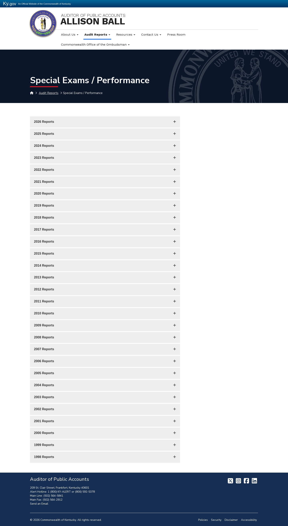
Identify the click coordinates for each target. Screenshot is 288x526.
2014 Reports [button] (44, 265)
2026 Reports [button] (44, 121)
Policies (203, 520)
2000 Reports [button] (44, 433)
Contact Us (151, 34)
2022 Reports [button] (44, 169)
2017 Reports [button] (44, 229)
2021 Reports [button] (44, 181)
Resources (125, 34)
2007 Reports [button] (44, 349)
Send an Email (39, 504)
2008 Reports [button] (44, 337)
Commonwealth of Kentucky (58, 520)
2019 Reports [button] (44, 205)
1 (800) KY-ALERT (59, 492)
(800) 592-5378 (85, 492)
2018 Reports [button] (44, 217)
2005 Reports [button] (44, 373)
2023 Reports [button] (44, 157)
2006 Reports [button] (44, 361)
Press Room (176, 34)
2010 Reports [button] (44, 313)
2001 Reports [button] (44, 421)
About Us (69, 34)
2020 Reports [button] (44, 193)
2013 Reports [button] (44, 277)
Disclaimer (231, 520)
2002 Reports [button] (44, 409)
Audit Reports (97, 34)
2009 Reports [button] (44, 325)
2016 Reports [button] (44, 241)
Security (216, 520)
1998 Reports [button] (44, 457)
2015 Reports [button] (44, 253)
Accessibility (249, 520)
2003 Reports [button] (44, 397)
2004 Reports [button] (44, 385)
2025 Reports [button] (44, 133)
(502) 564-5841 (53, 496)
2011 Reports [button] (44, 301)
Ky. (9, 3)
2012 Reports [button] (44, 289)
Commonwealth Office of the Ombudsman (95, 44)
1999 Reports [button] (44, 445)
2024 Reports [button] (44, 145)
